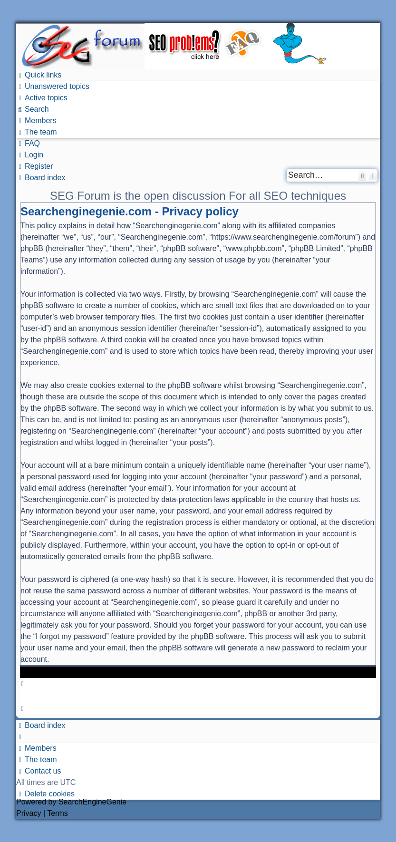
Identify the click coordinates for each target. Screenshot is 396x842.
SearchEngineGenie (92, 802)
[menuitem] (52, 86)
